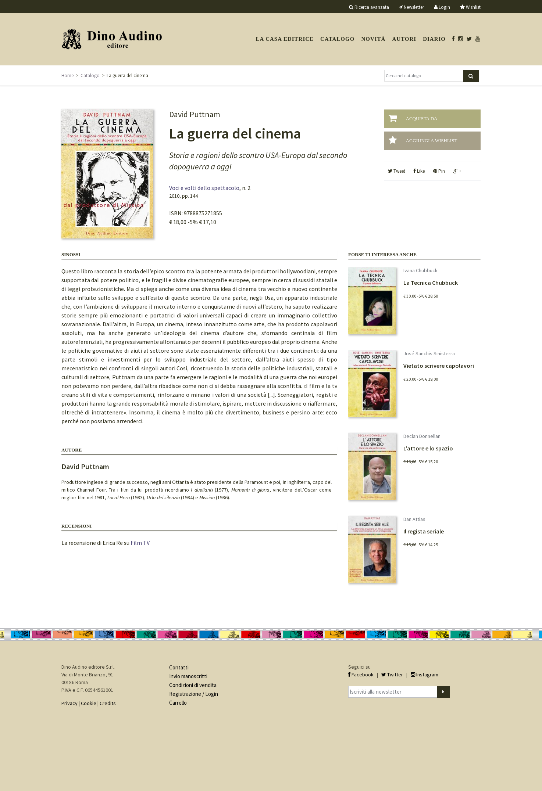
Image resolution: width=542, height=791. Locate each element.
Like (419, 171)
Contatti (179, 667)
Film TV (140, 542)
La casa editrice (285, 39)
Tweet (396, 171)
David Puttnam (85, 466)
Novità (373, 39)
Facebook (361, 674)
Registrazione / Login (193, 693)
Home (67, 75)
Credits (108, 703)
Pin (439, 171)
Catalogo (337, 39)
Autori (404, 39)
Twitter (392, 674)
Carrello (178, 702)
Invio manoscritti (188, 676)
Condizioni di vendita (193, 685)
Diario (434, 39)
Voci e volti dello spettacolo (204, 187)
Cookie (88, 703)
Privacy (69, 703)
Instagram (424, 674)
